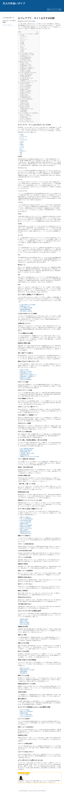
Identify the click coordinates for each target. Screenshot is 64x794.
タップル (23, 44)
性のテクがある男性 (25, 104)
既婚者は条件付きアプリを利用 (27, 108)
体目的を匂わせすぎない (26, 96)
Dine (23, 51)
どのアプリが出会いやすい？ (27, 119)
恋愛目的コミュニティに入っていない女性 (29, 80)
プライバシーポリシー (8, 25)
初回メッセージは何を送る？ (27, 115)
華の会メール (23, 150)
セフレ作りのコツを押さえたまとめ (27, 121)
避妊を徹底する (24, 111)
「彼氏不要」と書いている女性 (27, 78)
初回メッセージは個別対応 (26, 90)
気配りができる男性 (25, 103)
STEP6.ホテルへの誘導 (26, 69)
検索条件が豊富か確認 (26, 58)
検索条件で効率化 (25, 89)
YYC (23, 47)
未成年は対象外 (24, 110)
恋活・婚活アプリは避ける (26, 60)
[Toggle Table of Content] (36, 32)
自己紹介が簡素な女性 (26, 76)
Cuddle (23, 43)
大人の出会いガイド (14, 3)
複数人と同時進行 (25, 94)
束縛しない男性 (24, 101)
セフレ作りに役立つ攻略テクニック (27, 82)
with (23, 50)
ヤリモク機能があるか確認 (26, 57)
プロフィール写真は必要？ (26, 118)
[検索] (53, 9)
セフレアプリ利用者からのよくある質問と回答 (29, 113)
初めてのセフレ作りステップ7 (25, 61)
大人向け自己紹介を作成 (26, 86)
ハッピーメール (24, 39)
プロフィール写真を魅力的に (27, 85)
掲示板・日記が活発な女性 (26, 75)
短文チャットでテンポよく (26, 93)
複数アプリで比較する (26, 83)
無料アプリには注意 (25, 107)
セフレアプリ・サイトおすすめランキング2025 (29, 33)
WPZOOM (43, 790)
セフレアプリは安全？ (26, 114)
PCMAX (23, 35)
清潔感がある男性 (25, 100)
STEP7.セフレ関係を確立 (26, 71)
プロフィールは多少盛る (26, 87)
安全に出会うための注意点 (25, 106)
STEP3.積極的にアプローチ (26, 65)
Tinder (23, 42)
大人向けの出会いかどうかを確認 (28, 54)
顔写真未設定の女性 (25, 79)
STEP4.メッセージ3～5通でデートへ (28, 67)
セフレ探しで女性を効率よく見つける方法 (28, 72)
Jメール (23, 38)
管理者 (33, 21)
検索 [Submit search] (60, 9)
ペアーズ (23, 46)
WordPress (25, 790)
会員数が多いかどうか (25, 306)
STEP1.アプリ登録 (24, 369)
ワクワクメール (24, 36)
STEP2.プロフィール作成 (26, 64)
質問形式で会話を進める (26, 92)
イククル (23, 40)
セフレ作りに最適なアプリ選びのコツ (27, 53)
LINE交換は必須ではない (26, 97)
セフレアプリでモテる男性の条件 (26, 99)
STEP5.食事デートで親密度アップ (28, 68)
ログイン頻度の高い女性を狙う (27, 74)
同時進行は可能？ (25, 117)
